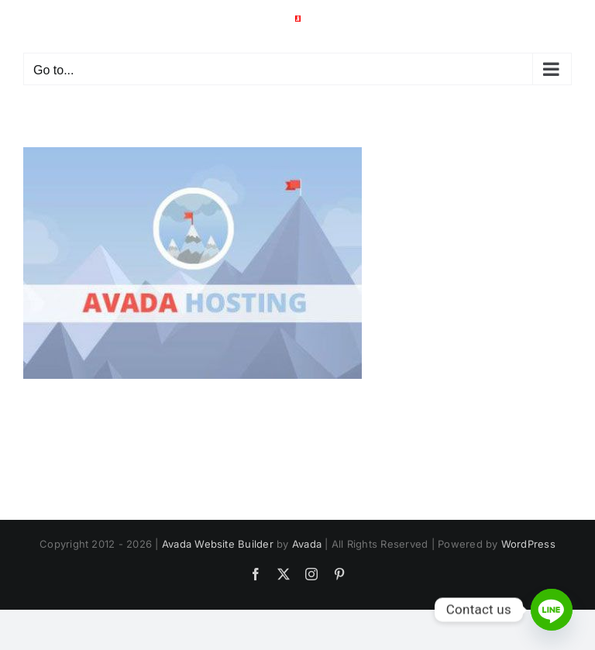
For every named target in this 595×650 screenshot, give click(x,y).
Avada (307, 544)
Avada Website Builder (217, 544)
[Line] (552, 610)
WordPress (528, 544)
